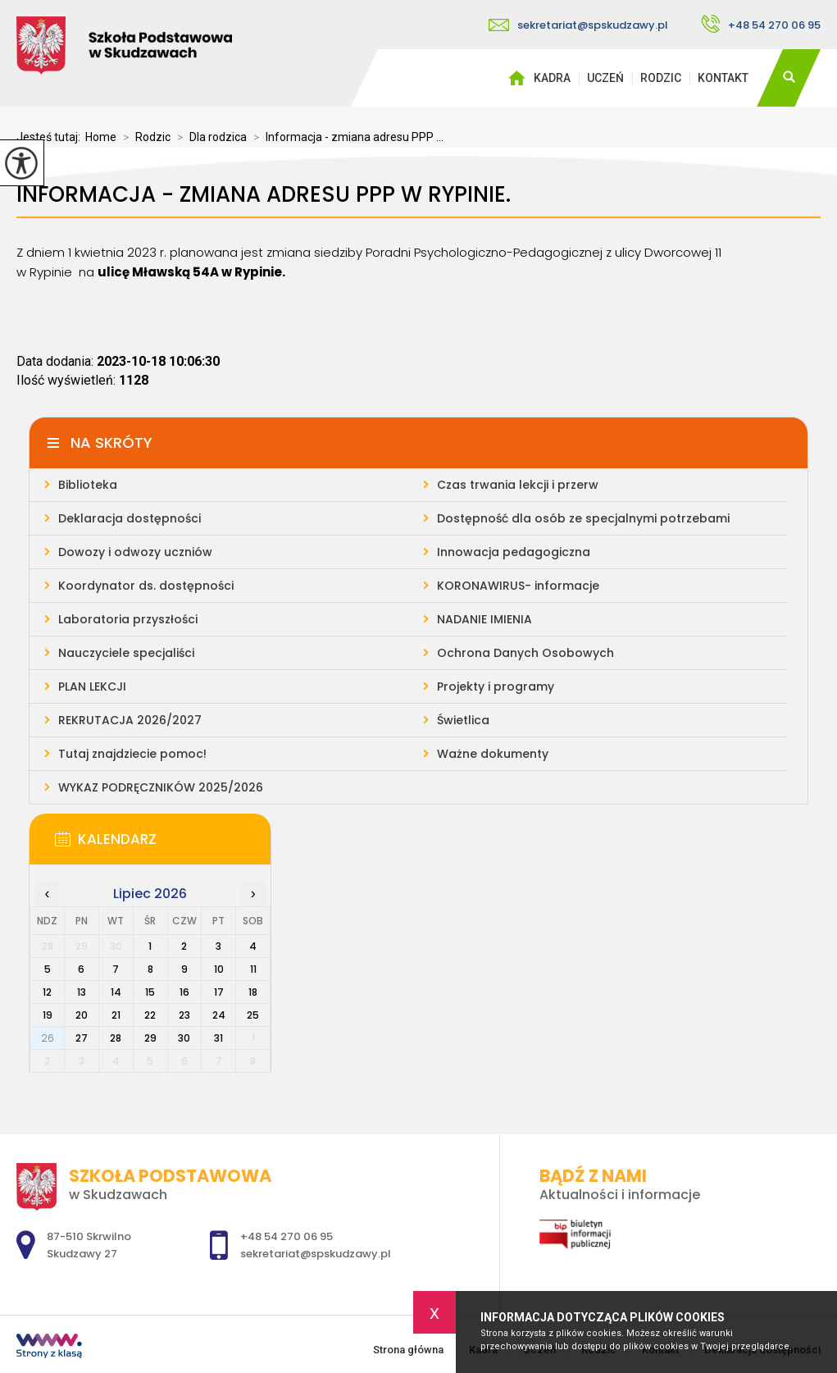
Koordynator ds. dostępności (146, 585)
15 (150, 992)
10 (219, 969)
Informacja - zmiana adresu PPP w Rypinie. (263, 194)
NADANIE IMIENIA (484, 619)
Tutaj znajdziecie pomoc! (132, 754)
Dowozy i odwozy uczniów (135, 552)
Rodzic (660, 77)
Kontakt (723, 77)
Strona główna (516, 78)
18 (252, 992)
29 (150, 1038)
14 (116, 992)
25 (253, 1015)
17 (219, 992)
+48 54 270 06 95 (761, 24)
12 (47, 992)
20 (81, 1015)
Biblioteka (87, 485)
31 (218, 1038)
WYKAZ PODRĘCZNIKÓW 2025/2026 (160, 787)
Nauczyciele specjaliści (126, 653)
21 (116, 1015)
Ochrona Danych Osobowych (525, 653)
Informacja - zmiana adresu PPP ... (345, 137)
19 (47, 1015)
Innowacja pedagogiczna (513, 552)
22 (150, 1015)
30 (184, 1038)
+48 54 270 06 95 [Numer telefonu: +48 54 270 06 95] (286, 1236)
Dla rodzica (209, 137)
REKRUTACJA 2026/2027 (130, 720)
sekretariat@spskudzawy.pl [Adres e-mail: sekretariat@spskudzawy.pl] (315, 1253)
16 (184, 992)
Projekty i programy (495, 686)
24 (218, 1015)
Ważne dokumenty (492, 754)
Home (100, 137)
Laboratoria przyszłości (128, 619)
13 (81, 992)
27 (81, 1038)
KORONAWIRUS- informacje (518, 585)
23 (184, 1015)
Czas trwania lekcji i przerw (517, 485)
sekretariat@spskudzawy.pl (578, 25)
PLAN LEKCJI (92, 686)
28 (115, 1038)
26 (47, 1038)
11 (253, 969)
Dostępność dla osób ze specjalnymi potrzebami (583, 518)
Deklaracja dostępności (129, 518)
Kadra (552, 77)
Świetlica (463, 720)
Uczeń (605, 77)
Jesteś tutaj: (50, 137)
